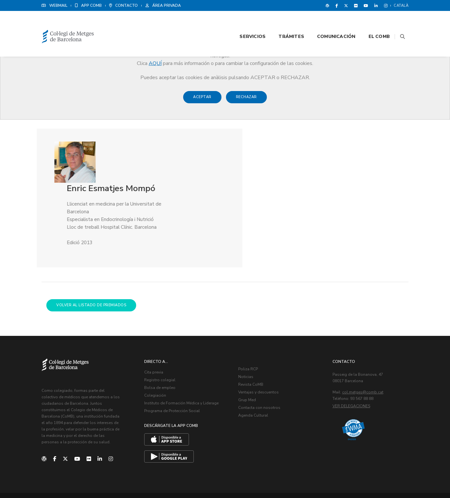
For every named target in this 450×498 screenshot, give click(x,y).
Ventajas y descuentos (259, 353)
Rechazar (246, 100)
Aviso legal (356, 478)
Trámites (283, 23)
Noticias (247, 337)
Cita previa (154, 333)
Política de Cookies (389, 478)
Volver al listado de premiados (91, 265)
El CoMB (371, 23)
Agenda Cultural (254, 376)
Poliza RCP (249, 330)
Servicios (244, 23)
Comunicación (328, 23)
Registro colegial (161, 341)
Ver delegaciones (352, 367)
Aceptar (202, 100)
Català (401, 5)
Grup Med (248, 361)
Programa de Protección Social (173, 371)
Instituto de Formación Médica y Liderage (182, 364)
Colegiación (156, 356)
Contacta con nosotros (260, 368)
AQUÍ (155, 63)
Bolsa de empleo (161, 348)
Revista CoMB (252, 345)
